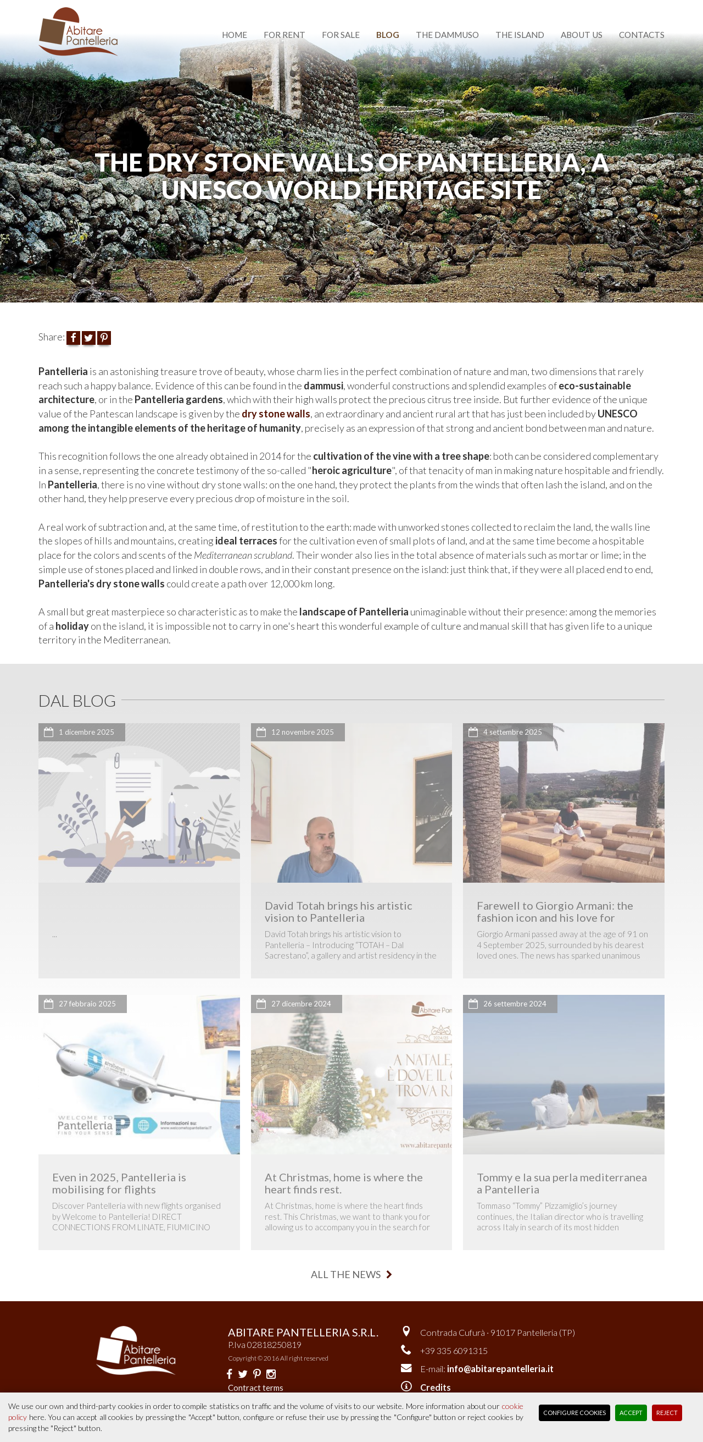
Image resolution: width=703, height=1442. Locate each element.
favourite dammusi (451, 7)
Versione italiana (547, 7)
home (234, 35)
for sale (341, 35)
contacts (642, 35)
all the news (351, 1274)
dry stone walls (276, 414)
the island (519, 35)
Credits (435, 1387)
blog (387, 35)
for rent (284, 35)
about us (581, 35)
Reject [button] (667, 1412)
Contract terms (255, 1388)
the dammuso (447, 35)
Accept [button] (631, 1412)
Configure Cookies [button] (574, 1412)
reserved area (631, 7)
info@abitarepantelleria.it (500, 1368)
